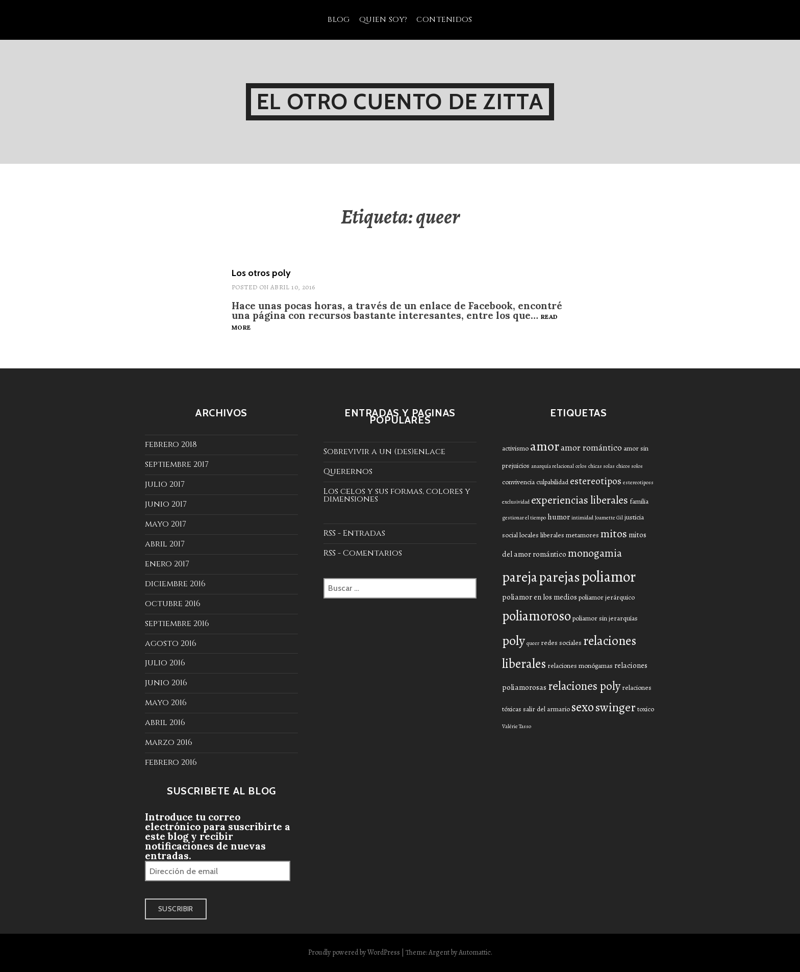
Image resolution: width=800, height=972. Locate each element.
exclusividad (516, 502)
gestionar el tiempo (524, 517)
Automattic (475, 952)
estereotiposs (638, 482)
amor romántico (591, 447)
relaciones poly (584, 686)
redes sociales (561, 642)
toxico (645, 709)
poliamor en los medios (539, 597)
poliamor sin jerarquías (605, 618)
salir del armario (546, 709)
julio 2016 (165, 662)
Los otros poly (261, 273)
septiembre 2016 (177, 623)
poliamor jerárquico (607, 597)
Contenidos (444, 19)
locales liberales (541, 535)
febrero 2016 (171, 762)
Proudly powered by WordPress (354, 952)
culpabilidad (552, 482)
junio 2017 (166, 504)
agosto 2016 (170, 643)
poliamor (609, 576)
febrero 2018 (171, 444)
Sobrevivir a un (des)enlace (384, 451)
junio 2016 (166, 682)
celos (581, 466)
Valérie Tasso (516, 726)
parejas (559, 576)
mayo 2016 (166, 702)
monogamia (595, 553)
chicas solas (601, 466)
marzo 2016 (168, 742)
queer (533, 643)
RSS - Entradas (354, 533)
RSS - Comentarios (362, 553)
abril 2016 (165, 722)
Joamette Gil (609, 517)
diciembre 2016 (175, 583)
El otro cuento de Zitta (400, 101)
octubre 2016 (173, 603)
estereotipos (595, 481)
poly (513, 640)
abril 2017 (165, 544)
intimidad (582, 517)
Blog (339, 19)
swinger (615, 707)
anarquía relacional (552, 466)
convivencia (518, 482)
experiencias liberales (579, 499)
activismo (515, 448)
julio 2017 (165, 484)
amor (544, 446)
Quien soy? (383, 19)
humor (558, 517)
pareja (519, 576)
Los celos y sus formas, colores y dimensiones (396, 495)
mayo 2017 (165, 524)
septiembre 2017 (177, 464)
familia (639, 501)
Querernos (347, 471)
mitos (614, 533)
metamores (582, 535)
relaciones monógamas (580, 665)
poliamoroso (536, 616)
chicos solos (629, 466)
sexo (582, 707)
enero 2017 (167, 563)
